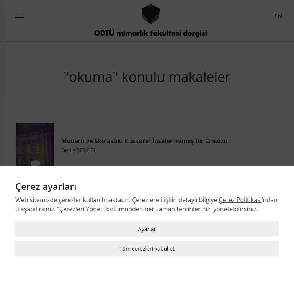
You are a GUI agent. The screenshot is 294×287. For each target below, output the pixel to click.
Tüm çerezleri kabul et (147, 248)
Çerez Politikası (240, 200)
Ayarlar (147, 229)
